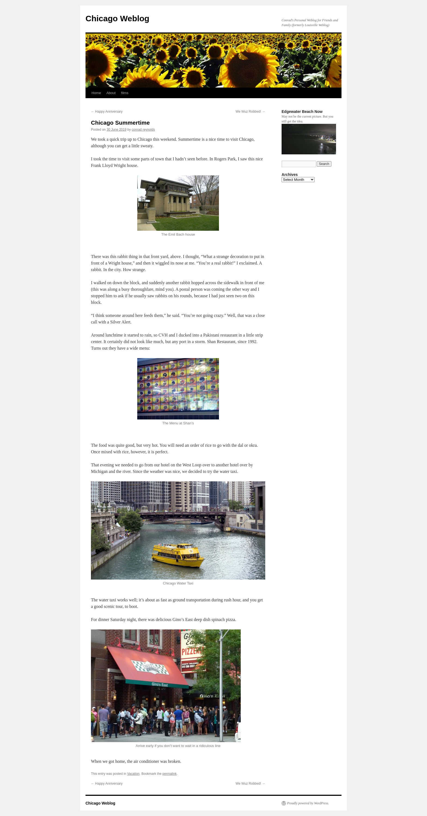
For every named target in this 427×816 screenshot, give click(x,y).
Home (96, 93)
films (125, 93)
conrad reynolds (143, 129)
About (111, 93)
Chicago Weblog (117, 18)
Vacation (133, 774)
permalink (170, 774)
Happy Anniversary (107, 111)
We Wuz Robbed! (250, 111)
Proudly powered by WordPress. (308, 803)
